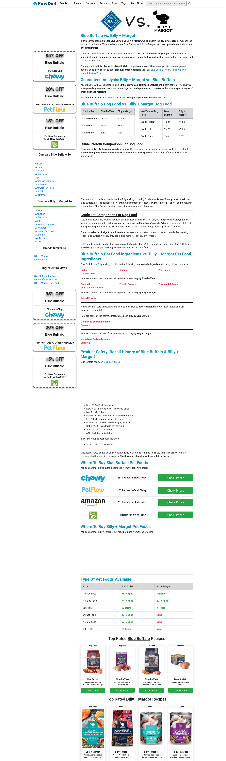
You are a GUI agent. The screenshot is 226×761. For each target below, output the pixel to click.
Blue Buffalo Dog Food (45, 276)
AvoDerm (40, 194)
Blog (114, 3)
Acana (38, 167)
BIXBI (38, 241)
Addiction (40, 170)
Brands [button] (64, 3)
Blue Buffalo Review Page (164, 69)
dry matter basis (158, 97)
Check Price (93, 690)
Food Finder (137, 3)
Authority (40, 191)
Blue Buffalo (40, 259)
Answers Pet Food (44, 188)
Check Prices (175, 478)
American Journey (44, 181)
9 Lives (39, 163)
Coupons (90, 3)
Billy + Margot (41, 256)
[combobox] (166, 3)
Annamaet (40, 184)
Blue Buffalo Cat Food (45, 279)
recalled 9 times (111, 362)
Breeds (77, 3)
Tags (123, 3)
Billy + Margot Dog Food (46, 283)
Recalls (103, 3)
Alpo (37, 177)
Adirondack (41, 174)
